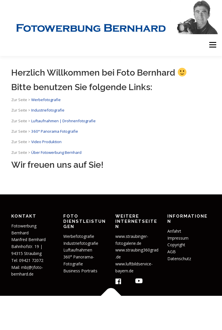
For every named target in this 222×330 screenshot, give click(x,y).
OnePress (167, 309)
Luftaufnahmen (77, 250)
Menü (213, 45)
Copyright (176, 244)
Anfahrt (174, 231)
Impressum (177, 238)
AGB (171, 251)
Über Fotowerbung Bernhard (56, 152)
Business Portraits (80, 271)
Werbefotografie (46, 99)
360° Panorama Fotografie (54, 131)
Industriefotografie (47, 110)
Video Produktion (46, 141)
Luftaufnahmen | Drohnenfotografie (63, 120)
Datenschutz (179, 258)
